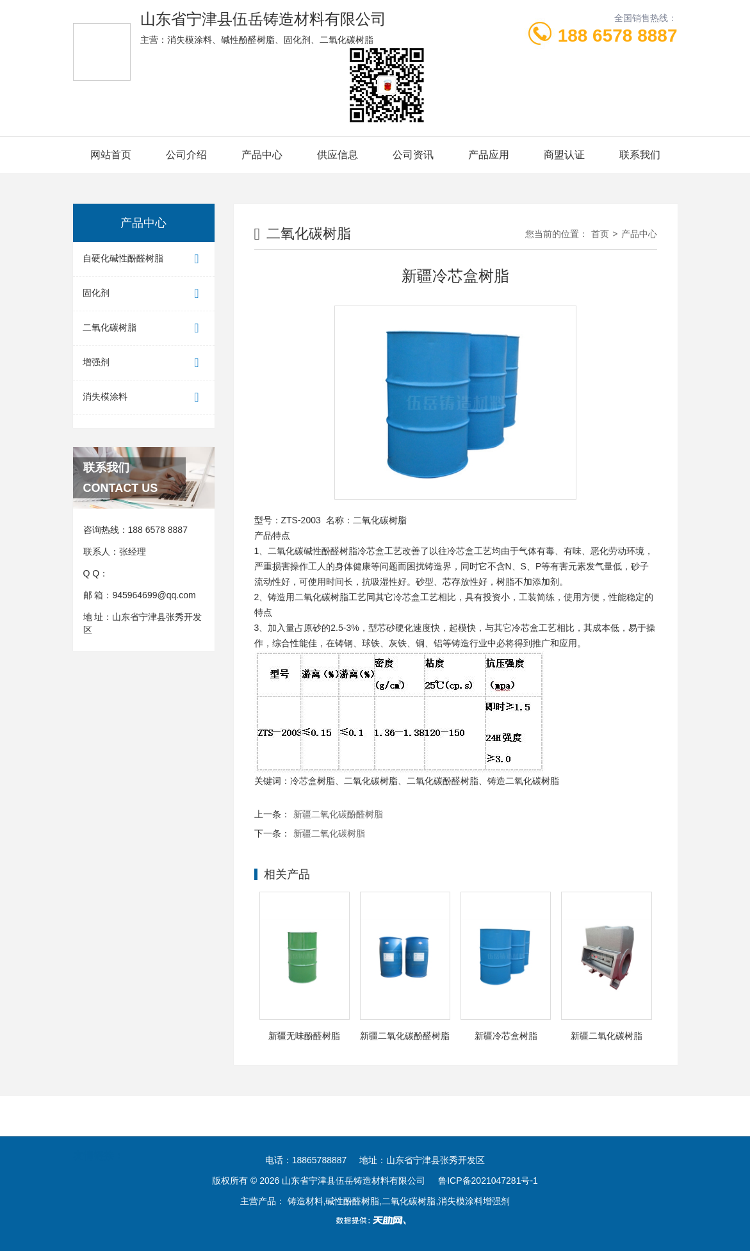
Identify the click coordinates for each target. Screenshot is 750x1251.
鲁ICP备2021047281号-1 (488, 1180)
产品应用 (488, 154)
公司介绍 (186, 154)
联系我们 (639, 154)
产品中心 (261, 154)
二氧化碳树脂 (144, 328)
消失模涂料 (144, 397)
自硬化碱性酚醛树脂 (144, 259)
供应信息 (337, 154)
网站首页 (110, 154)
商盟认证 (564, 154)
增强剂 (144, 363)
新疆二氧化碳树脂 (329, 833)
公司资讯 (413, 154)
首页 (600, 234)
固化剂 (144, 293)
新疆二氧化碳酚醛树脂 (338, 814)
